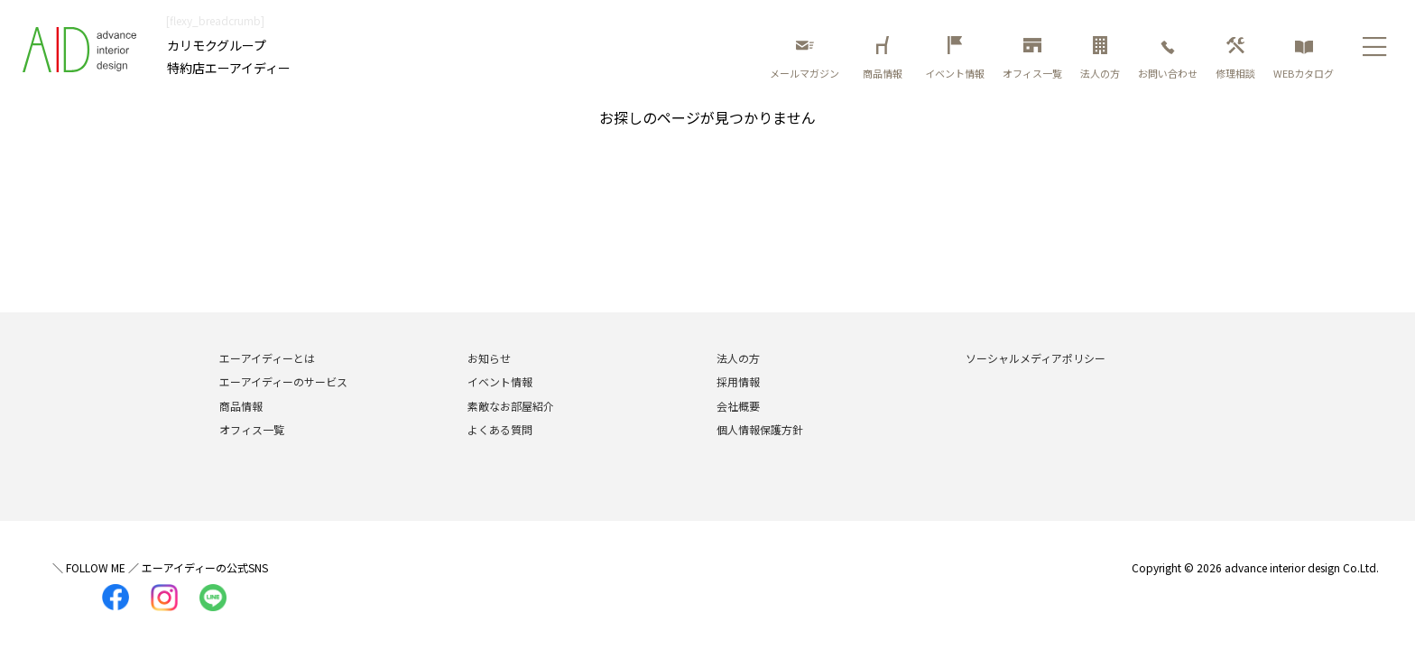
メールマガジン (804, 58)
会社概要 (738, 405)
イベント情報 (955, 58)
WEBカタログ (1303, 58)
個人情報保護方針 (760, 429)
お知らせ (489, 358)
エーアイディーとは (267, 358)
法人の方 (1100, 58)
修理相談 (1235, 58)
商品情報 (885, 58)
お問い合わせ (1168, 58)
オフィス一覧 (1032, 58)
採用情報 (738, 381)
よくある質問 (499, 429)
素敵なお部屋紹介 (510, 405)
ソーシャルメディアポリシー (1035, 358)
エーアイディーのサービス (283, 381)
